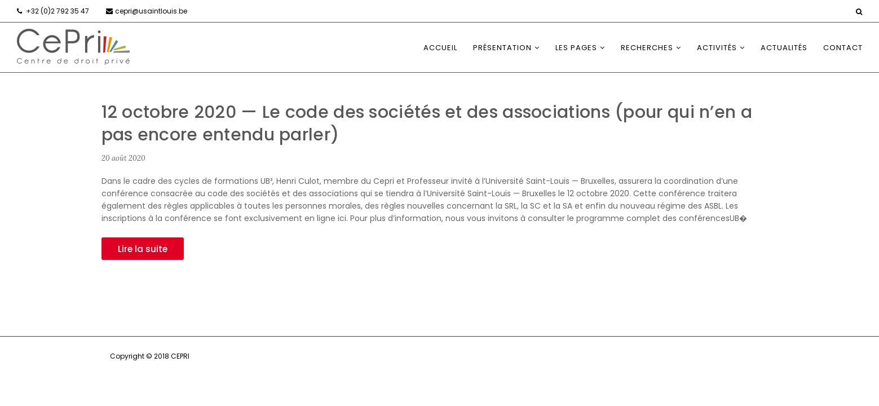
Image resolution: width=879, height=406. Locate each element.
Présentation (502, 47)
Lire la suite (142, 249)
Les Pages (576, 47)
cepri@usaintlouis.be (151, 11)
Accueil (440, 47)
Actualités (784, 47)
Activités (717, 47)
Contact (843, 47)
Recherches (647, 47)
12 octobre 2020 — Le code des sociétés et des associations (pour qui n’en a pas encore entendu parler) (427, 123)
